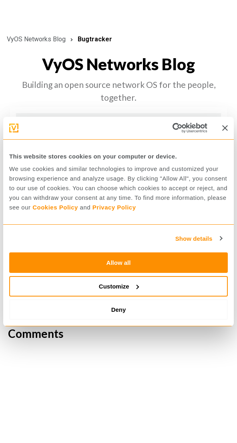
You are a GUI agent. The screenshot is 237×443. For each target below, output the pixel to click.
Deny (118, 309)
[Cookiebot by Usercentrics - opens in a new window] (172, 128)
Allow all (118, 262)
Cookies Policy (55, 207)
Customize (119, 286)
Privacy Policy (114, 207)
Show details (194, 238)
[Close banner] (225, 128)
